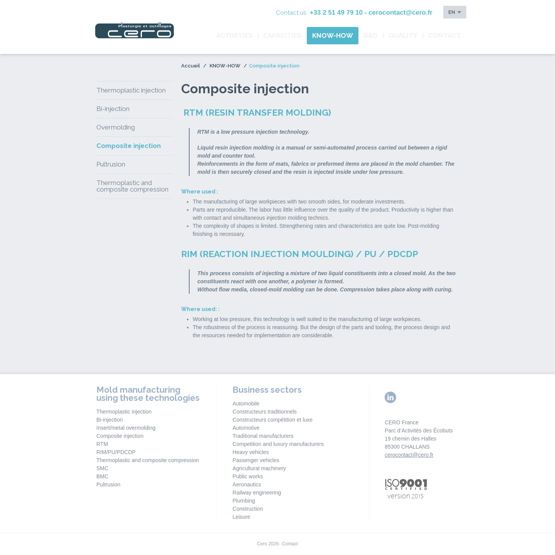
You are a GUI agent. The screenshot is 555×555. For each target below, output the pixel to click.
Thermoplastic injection (131, 90)
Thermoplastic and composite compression (132, 186)
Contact (444, 35)
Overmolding (115, 127)
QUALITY (402, 35)
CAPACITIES (282, 35)
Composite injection (128, 146)
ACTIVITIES (234, 35)
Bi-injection (113, 109)
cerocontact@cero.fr (409, 455)
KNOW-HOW (332, 35)
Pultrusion (110, 164)
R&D (371, 35)
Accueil (190, 66)
